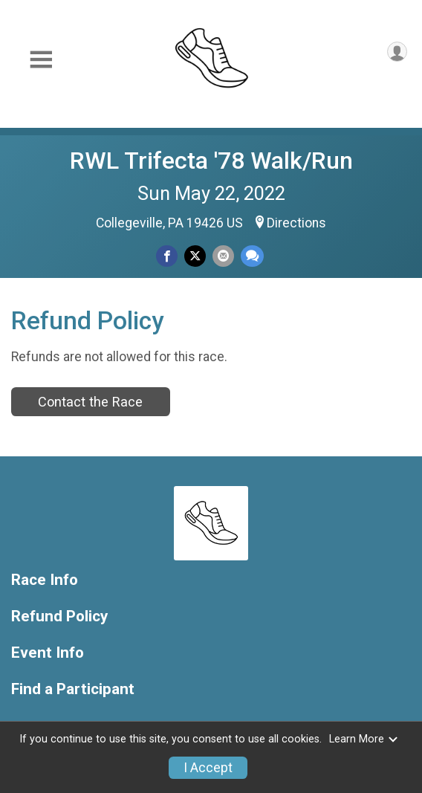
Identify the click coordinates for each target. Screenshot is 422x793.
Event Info (47, 652)
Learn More (364, 739)
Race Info (44, 580)
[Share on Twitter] (195, 256)
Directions (296, 223)
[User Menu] (397, 52)
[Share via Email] (223, 256)
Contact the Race (90, 402)
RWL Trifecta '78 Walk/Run (211, 160)
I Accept (208, 767)
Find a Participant (72, 689)
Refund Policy (59, 616)
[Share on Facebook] (167, 256)
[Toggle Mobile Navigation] (41, 60)
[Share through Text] (252, 256)
